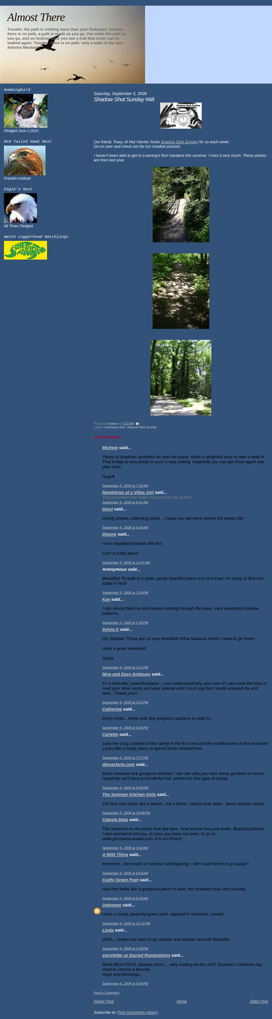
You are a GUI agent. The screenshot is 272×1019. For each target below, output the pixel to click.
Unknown (111, 905)
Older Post (259, 1001)
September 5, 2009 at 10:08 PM (126, 813)
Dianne (109, 534)
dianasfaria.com (118, 764)
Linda (108, 930)
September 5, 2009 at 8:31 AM (125, 502)
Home (182, 1001)
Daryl (107, 509)
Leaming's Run (115, 427)
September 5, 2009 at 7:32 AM (125, 486)
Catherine (112, 709)
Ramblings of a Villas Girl (127, 492)
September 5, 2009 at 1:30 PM (125, 623)
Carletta (110, 734)
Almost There (36, 17)
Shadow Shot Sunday (179, 142)
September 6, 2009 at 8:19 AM (125, 898)
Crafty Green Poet (120, 880)
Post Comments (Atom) (137, 1012)
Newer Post (104, 1001)
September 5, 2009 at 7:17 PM (125, 758)
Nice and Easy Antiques (126, 674)
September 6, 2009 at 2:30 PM (125, 949)
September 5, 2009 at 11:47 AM (126, 563)
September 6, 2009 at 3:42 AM (125, 848)
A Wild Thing (115, 854)
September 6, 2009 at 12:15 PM (126, 923)
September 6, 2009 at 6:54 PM (125, 984)
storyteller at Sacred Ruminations (136, 955)
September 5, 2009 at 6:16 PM (125, 728)
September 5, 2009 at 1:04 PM (125, 593)
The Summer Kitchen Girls (129, 794)
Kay (106, 599)
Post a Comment (106, 993)
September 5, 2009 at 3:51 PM (125, 668)
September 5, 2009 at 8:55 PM (125, 788)
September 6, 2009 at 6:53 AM (125, 873)
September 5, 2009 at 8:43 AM (125, 528)
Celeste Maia (115, 819)
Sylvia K (110, 629)
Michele (110, 447)
